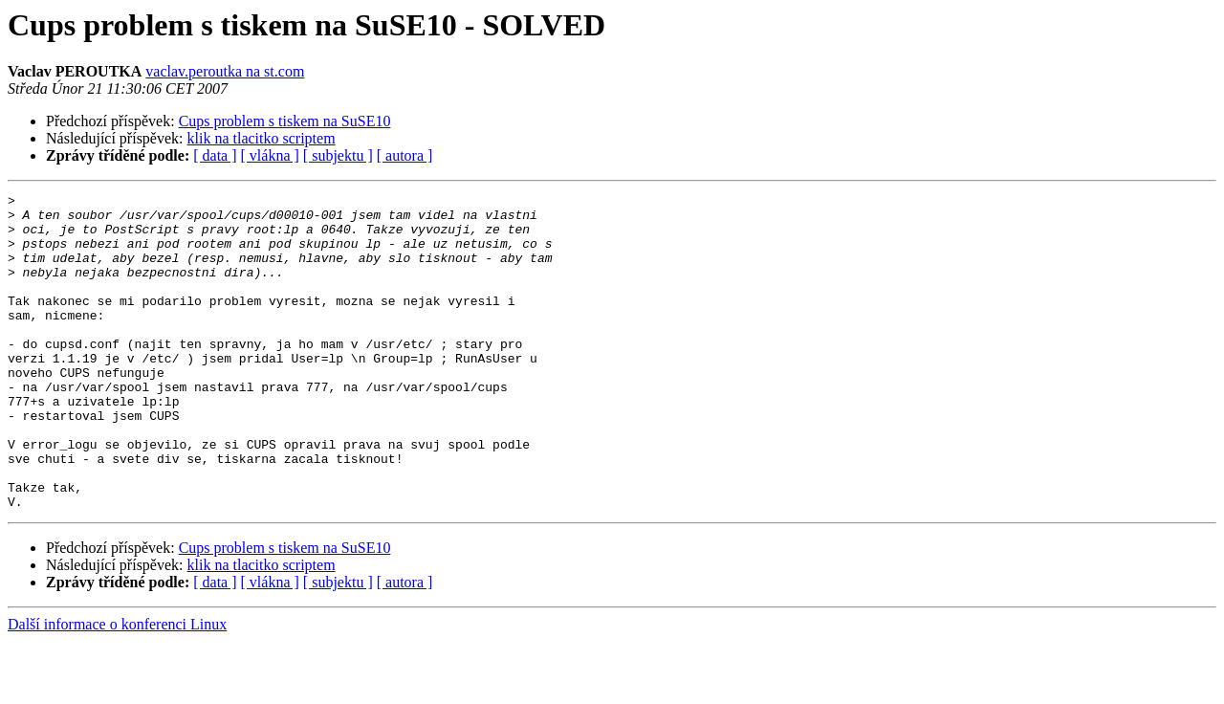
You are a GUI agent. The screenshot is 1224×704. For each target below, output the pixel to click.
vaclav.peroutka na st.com (224, 71)
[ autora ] (405, 155)
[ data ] (214, 155)
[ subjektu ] (338, 155)
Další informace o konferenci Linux (117, 687)
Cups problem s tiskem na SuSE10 (285, 121)
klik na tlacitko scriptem (261, 138)
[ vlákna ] (270, 155)
